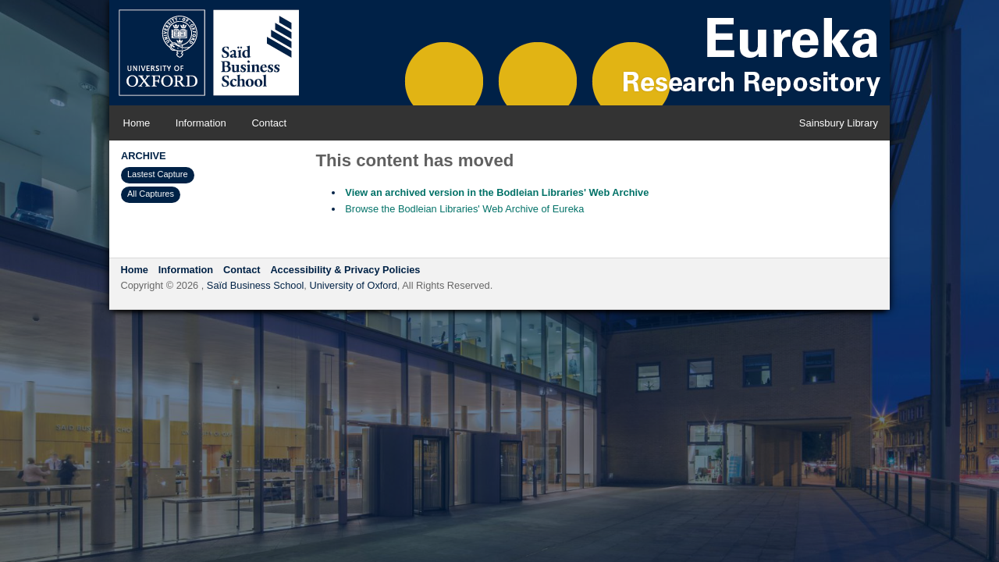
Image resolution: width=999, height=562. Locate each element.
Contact (268, 123)
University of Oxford (352, 285)
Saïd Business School (255, 285)
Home (137, 123)
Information (201, 123)
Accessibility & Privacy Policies (345, 270)
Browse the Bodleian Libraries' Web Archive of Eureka (464, 209)
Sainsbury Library (838, 123)
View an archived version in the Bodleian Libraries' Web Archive (497, 192)
